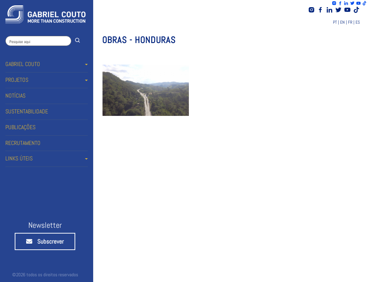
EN (342, 22)
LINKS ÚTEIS (19, 158)
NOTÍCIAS (15, 95)
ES (358, 22)
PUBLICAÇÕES (20, 127)
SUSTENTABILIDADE (26, 111)
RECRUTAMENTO (22, 143)
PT (335, 22)
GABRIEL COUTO (22, 64)
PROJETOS (16, 80)
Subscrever (45, 241)
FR (350, 22)
